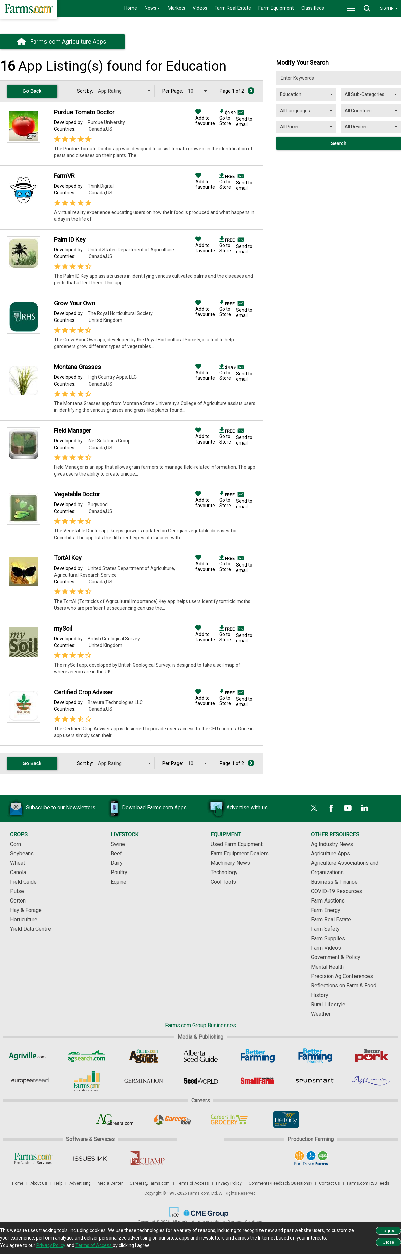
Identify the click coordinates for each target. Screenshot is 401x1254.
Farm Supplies (328, 938)
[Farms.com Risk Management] (87, 1081)
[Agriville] (30, 1056)
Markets (176, 8)
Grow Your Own (74, 303)
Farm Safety (325, 929)
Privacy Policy (229, 1183)
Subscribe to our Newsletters (50, 808)
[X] (314, 808)
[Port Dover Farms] (311, 1158)
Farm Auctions (328, 900)
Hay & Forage (26, 910)
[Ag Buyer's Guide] (144, 1056)
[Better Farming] (258, 1056)
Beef (116, 853)
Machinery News (230, 863)
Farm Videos (326, 948)
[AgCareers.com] (115, 1119)
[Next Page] (251, 91)
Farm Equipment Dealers (240, 853)
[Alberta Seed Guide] (201, 1056)
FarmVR (64, 175)
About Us (38, 1183)
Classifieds (312, 8)
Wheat (17, 863)
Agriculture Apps (330, 853)
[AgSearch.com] (87, 1056)
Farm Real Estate (233, 8)
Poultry (119, 872)
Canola (18, 872)
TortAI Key (68, 557)
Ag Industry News (332, 844)
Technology (224, 872)
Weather (321, 1014)
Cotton (18, 900)
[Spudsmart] (315, 1081)
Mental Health (327, 967)
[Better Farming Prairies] (315, 1056)
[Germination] (144, 1081)
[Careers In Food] (172, 1119)
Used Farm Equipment (237, 844)
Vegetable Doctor (77, 494)
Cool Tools (223, 882)
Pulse (17, 891)
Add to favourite (205, 118)
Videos (200, 8)
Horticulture (23, 919)
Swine (118, 844)
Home (130, 8)
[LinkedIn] (364, 808)
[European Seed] (30, 1081)
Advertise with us (237, 808)
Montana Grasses (77, 366)
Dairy (117, 863)
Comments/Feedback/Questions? (280, 1183)
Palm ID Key (70, 239)
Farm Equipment (276, 8)
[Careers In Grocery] (229, 1119)
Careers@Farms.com (150, 1183)
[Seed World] (201, 1081)
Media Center (110, 1183)
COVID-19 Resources (336, 891)
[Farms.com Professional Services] (33, 1158)
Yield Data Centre (30, 929)
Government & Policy (335, 957)
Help (58, 1183)
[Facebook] (331, 808)
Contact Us (329, 1183)
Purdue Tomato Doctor (84, 112)
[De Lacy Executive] (286, 1119)
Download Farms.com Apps (144, 808)
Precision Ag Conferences (342, 976)
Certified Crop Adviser (83, 692)
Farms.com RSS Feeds (368, 1183)
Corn (15, 844)
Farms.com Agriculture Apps (68, 41)
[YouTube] (347, 808)
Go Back (32, 91)
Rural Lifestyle (328, 1004)
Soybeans (22, 853)
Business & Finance (334, 882)
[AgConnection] (371, 1081)
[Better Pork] (371, 1056)
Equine (118, 882)
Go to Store (227, 118)
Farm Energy (325, 910)
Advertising (80, 1183)
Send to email (244, 121)
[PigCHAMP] (147, 1158)
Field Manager (72, 430)
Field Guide (23, 882)
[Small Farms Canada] (258, 1081)
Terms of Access (193, 1183)
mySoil (63, 628)
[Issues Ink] (90, 1158)
